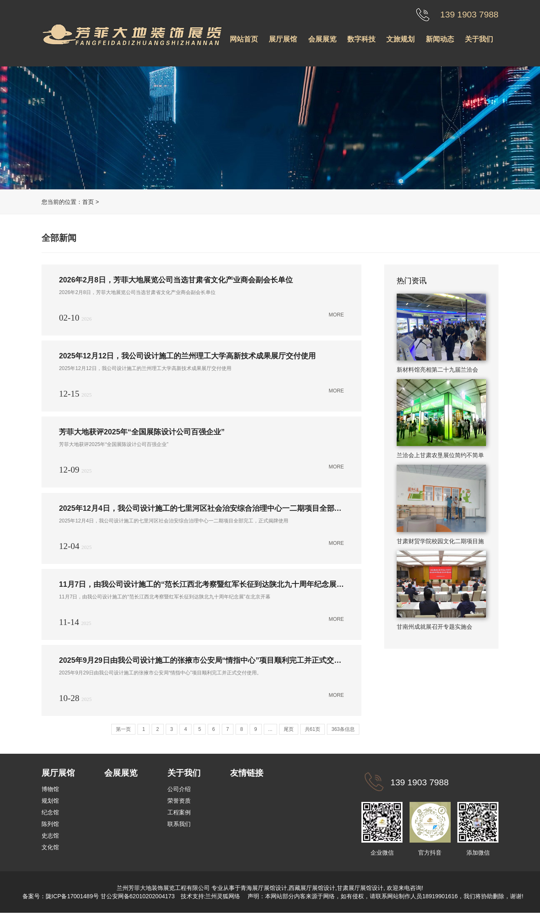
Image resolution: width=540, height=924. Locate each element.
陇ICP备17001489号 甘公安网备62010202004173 (110, 902)
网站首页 (244, 39)
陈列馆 (50, 830)
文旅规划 (400, 39)
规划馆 (50, 807)
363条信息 (343, 736)
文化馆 (50, 853)
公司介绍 (179, 795)
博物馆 (50, 795)
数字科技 (361, 39)
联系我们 (179, 830)
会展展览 (322, 39)
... (270, 736)
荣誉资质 (179, 807)
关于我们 (479, 39)
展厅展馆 (283, 39)
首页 (88, 202)
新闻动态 (440, 39)
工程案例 (179, 819)
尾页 (289, 736)
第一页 (123, 736)
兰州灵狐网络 (223, 902)
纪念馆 (50, 819)
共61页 (312, 736)
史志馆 (50, 842)
